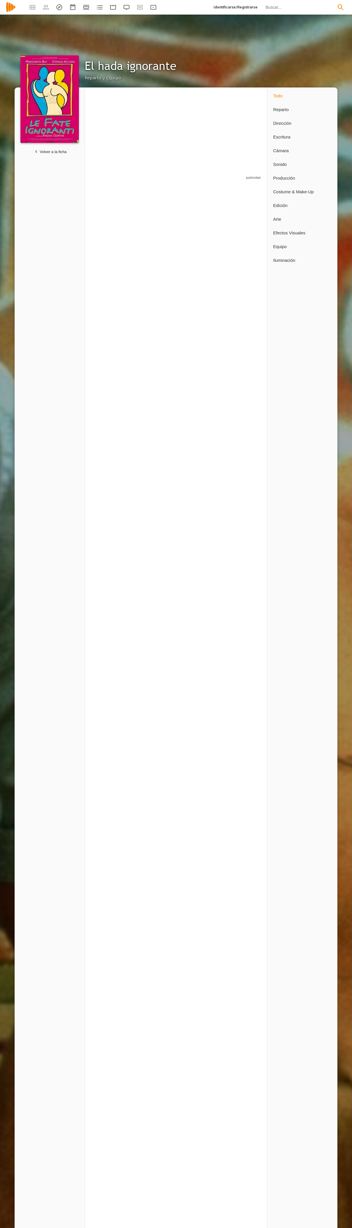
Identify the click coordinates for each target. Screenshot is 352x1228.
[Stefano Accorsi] (157, 238)
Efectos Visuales (289, 232)
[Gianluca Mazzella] (242, 789)
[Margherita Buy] (113, 238)
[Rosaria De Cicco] (157, 535)
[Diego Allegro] (242, 992)
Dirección (282, 123)
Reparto (281, 109)
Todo (278, 95)
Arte (277, 219)
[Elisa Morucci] (242, 535)
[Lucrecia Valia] (242, 312)
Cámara (281, 150)
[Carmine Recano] (157, 461)
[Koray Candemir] (113, 386)
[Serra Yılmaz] (242, 238)
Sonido (280, 164)
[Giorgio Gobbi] (113, 535)
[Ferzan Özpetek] (113, 789)
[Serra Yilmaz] (201, 238)
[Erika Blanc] (157, 312)
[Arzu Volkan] (201, 789)
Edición (280, 205)
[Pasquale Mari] (113, 992)
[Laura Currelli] (157, 789)
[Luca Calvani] (201, 461)
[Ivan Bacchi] (242, 386)
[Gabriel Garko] (113, 312)
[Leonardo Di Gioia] (157, 612)
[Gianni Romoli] (113, 890)
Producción (284, 178)
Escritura (281, 136)
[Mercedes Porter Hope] (113, 1069)
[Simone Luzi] (110, 689)
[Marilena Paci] (201, 612)
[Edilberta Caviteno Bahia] (113, 612)
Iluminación (284, 260)
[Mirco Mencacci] (157, 1173)
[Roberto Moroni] (201, 1173)
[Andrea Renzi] (201, 312)
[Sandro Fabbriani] (157, 1069)
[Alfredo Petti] (242, 1173)
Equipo (280, 246)
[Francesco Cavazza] (198, 1069)
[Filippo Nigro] (201, 386)
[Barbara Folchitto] (242, 461)
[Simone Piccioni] (242, 612)
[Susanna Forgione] (201, 535)
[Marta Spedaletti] (201, 992)
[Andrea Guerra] (113, 1173)
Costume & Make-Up (293, 191)
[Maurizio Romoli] (113, 461)
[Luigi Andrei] (157, 992)
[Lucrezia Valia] (157, 386)
